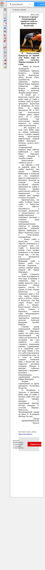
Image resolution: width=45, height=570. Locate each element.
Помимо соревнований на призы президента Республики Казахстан (28, 384)
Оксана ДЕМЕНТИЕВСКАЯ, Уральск (30, 421)
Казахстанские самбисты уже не (26, 161)
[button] (2, 4)
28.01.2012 (35, 15)
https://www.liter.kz (25, 434)
